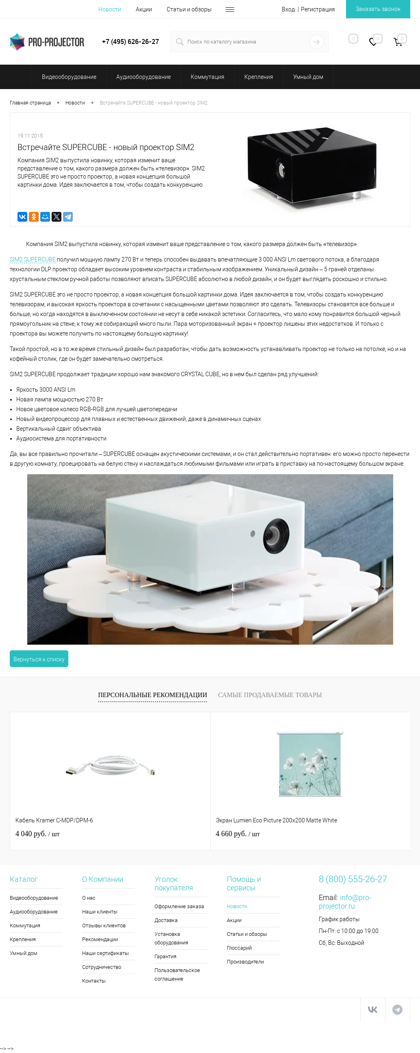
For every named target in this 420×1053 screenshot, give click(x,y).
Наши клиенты (100, 912)
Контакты (94, 981)
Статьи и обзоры (189, 9)
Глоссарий (239, 948)
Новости (109, 9)
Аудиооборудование (34, 912)
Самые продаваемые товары (270, 694)
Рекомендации (100, 939)
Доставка (166, 920)
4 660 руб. (171, 834)
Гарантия (165, 956)
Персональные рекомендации (152, 694)
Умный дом (23, 953)
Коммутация (25, 925)
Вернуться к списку (39, 659)
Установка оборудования (171, 938)
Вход (288, 9)
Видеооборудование (34, 898)
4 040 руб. (37, 834)
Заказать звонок (378, 9)
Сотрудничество (101, 967)
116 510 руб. (308, 834)
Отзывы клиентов (104, 925)
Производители (245, 962)
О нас (89, 898)
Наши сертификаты (105, 953)
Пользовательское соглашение (177, 974)
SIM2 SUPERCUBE (33, 259)
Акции (144, 9)
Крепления (23, 939)
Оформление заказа (179, 906)
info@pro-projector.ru (345, 901)
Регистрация (318, 9)
